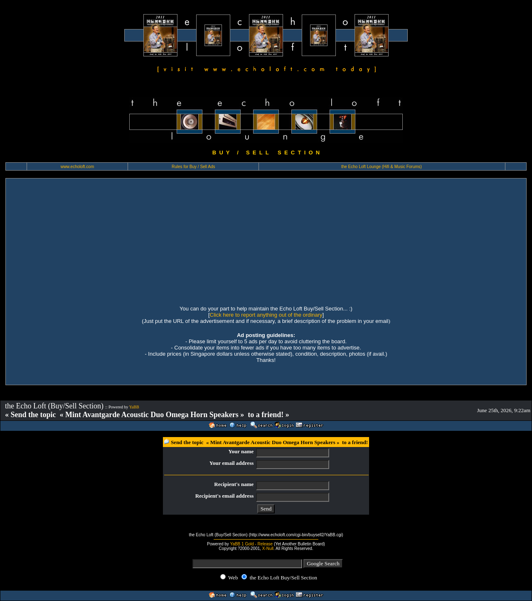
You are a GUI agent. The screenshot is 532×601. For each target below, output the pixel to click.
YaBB (134, 407)
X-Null (267, 548)
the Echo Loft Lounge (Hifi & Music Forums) (381, 166)
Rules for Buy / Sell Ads (193, 166)
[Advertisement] (266, 241)
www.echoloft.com (77, 166)
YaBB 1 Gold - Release (251, 544)
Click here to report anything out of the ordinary (266, 315)
